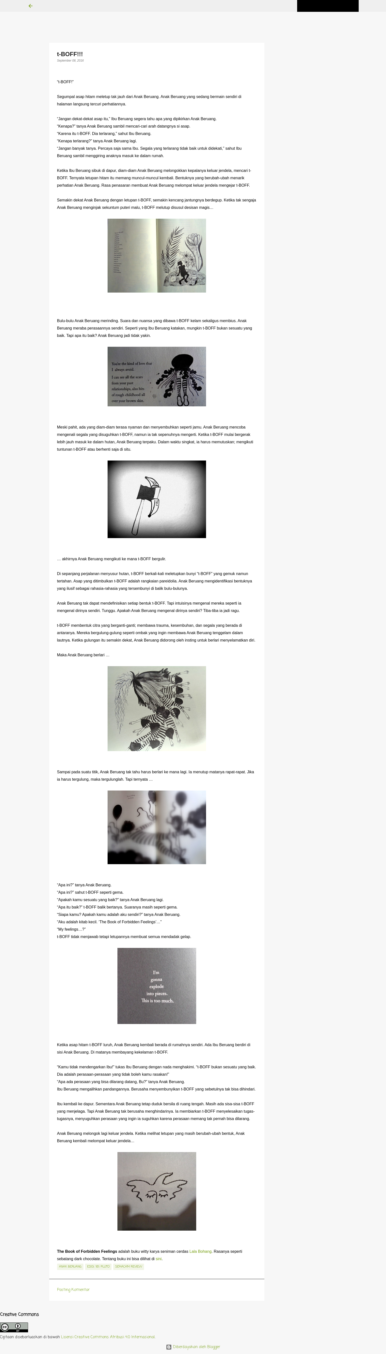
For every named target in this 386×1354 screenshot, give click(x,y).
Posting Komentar (73, 1290)
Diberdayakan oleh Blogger (193, 1347)
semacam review (128, 1267)
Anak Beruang (70, 1267)
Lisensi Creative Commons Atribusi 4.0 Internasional (108, 1337)
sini (158, 1259)
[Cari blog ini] (333, 6)
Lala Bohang (200, 1251)
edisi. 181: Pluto (98, 1267)
